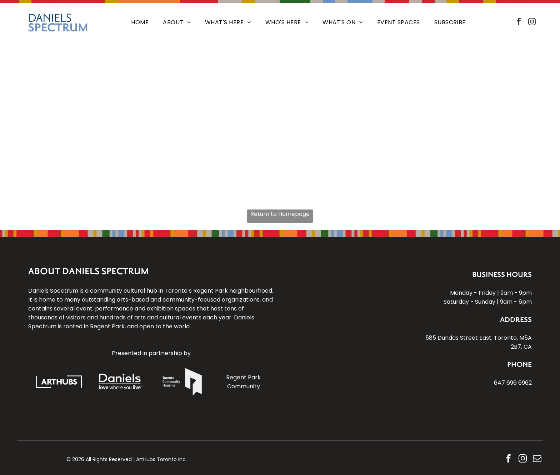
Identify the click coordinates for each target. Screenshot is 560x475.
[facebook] (518, 22)
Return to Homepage (280, 214)
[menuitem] (140, 22)
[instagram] (532, 22)
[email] (537, 459)
